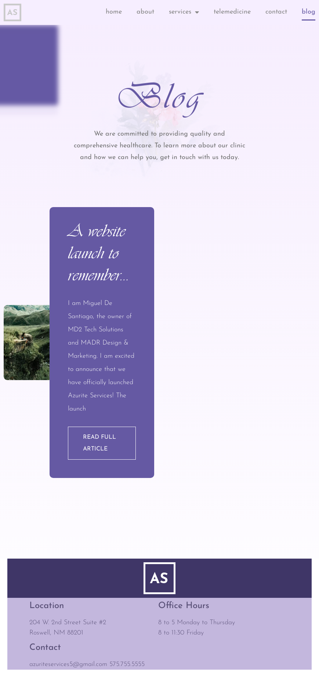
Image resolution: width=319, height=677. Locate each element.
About (145, 11)
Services (184, 12)
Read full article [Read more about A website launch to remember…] (99, 443)
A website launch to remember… (99, 253)
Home (114, 11)
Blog (308, 11)
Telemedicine (232, 11)
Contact (276, 11)
